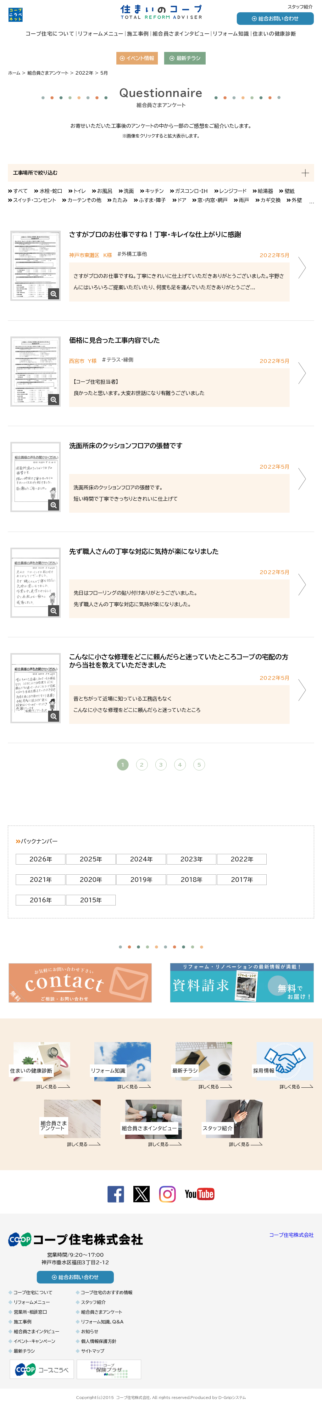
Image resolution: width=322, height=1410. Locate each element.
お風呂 (104, 191)
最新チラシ (185, 58)
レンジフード (233, 191)
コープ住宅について (50, 33)
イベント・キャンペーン (34, 1341)
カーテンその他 (84, 200)
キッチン (154, 191)
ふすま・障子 (152, 200)
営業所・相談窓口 (30, 1312)
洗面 (129, 191)
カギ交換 (270, 200)
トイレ (80, 191)
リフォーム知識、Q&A (102, 1322)
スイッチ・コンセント (34, 200)
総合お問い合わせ (275, 18)
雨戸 (244, 200)
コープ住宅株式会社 (291, 1235)
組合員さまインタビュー (181, 33)
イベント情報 (137, 58)
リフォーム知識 (231, 33)
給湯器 (265, 191)
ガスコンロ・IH (191, 191)
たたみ (120, 200)
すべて (20, 191)
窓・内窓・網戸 (212, 200)
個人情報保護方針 (98, 1341)
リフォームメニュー (101, 33)
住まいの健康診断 (275, 33)
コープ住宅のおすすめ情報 (106, 1292)
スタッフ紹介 (300, 7)
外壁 (297, 200)
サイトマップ (92, 1351)
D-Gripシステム (232, 1397)
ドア (182, 200)
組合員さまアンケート (101, 1312)
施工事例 (138, 33)
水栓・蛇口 (51, 191)
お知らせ (89, 1331)
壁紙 (290, 191)
